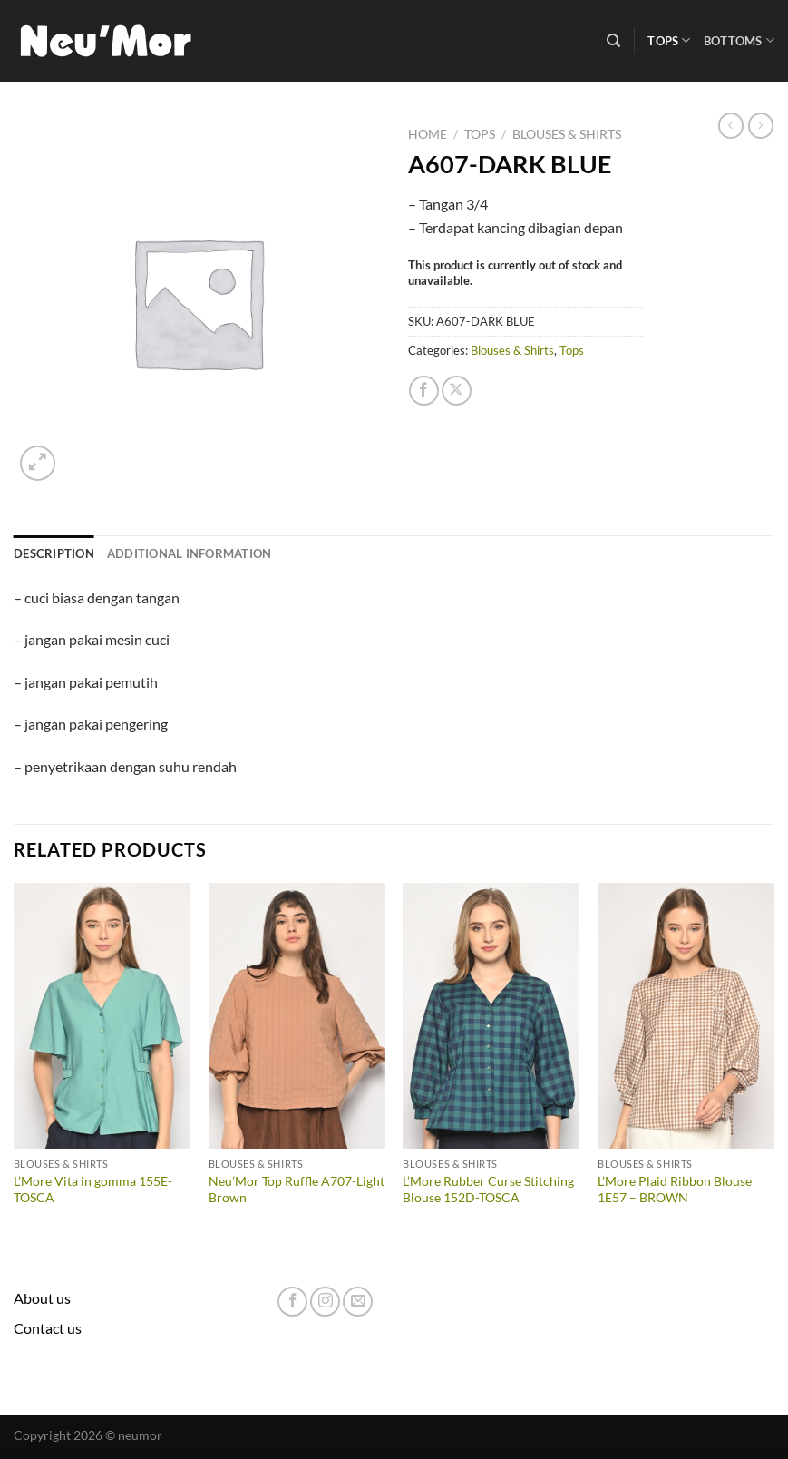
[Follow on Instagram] (325, 1302)
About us (42, 1298)
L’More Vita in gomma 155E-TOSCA (93, 1189)
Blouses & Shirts (566, 134)
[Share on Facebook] (424, 391)
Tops (668, 40)
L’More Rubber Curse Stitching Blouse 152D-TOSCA (488, 1189)
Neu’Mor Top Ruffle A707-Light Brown (296, 1189)
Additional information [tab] (189, 553)
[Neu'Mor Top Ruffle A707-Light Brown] (297, 1016)
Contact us (48, 1328)
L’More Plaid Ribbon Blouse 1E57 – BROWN (675, 1189)
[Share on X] (457, 391)
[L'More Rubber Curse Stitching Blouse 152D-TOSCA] (491, 1016)
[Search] (613, 41)
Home (427, 134)
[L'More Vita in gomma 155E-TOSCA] (102, 1016)
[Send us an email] (358, 1302)
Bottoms (739, 40)
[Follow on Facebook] (292, 1302)
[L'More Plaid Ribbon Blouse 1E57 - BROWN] (686, 1016)
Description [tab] (54, 553)
